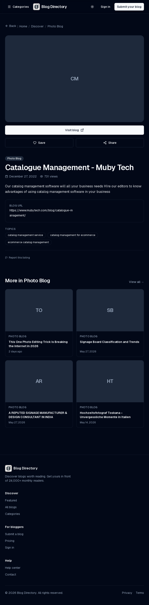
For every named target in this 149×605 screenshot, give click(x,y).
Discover (37, 26)
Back (10, 26)
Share (110, 143)
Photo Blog (55, 26)
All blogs (11, 507)
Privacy (127, 593)
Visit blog (74, 130)
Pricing (9, 541)
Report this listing (17, 257)
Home (23, 26)
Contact (10, 574)
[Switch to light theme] (92, 7)
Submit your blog (129, 7)
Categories (12, 514)
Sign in (105, 7)
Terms (140, 593)
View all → (136, 282)
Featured (11, 500)
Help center (12, 568)
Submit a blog (14, 534)
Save (39, 143)
